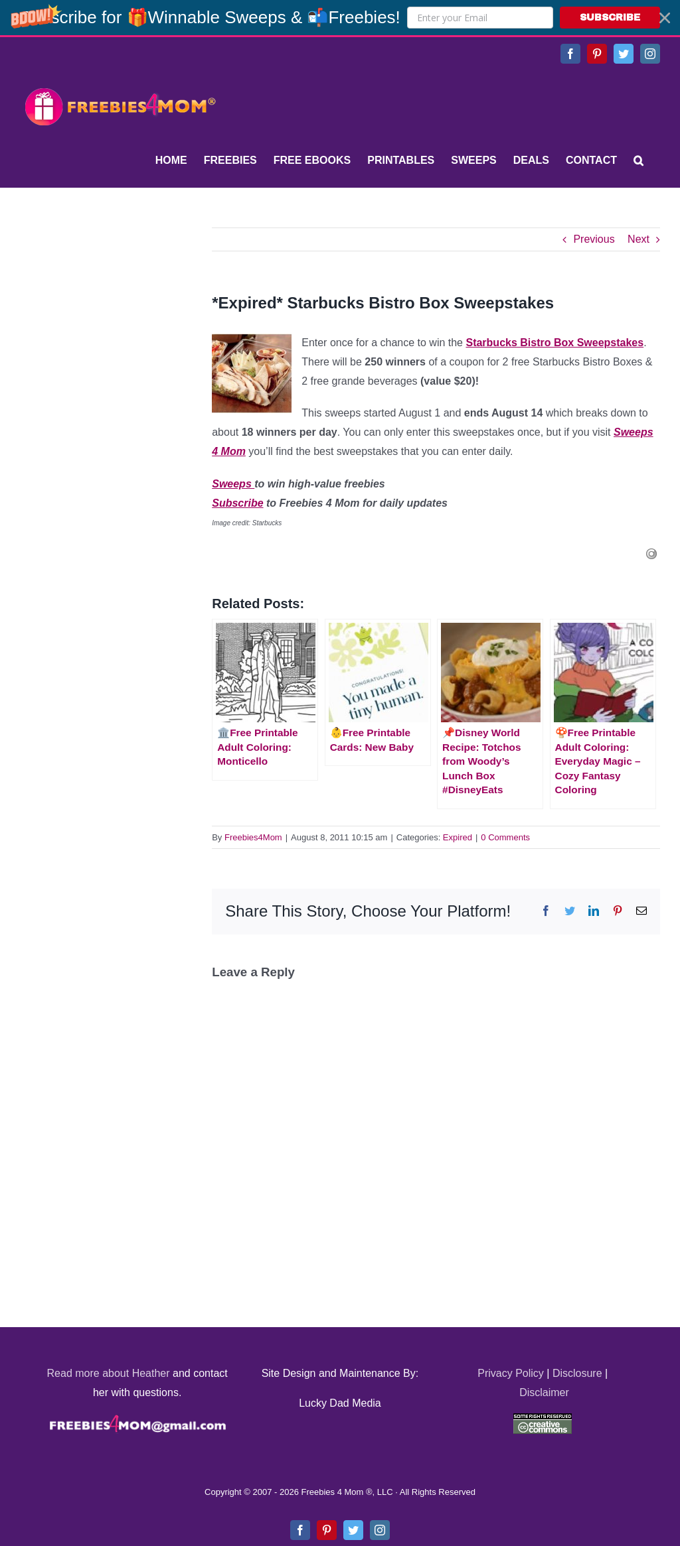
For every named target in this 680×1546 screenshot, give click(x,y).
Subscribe (237, 503)
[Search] (638, 160)
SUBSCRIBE (610, 18)
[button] (340, 17)
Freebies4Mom (253, 837)
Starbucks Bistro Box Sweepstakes (554, 342)
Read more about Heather (108, 1373)
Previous (593, 239)
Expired (457, 837)
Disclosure (577, 1373)
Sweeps (233, 483)
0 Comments (505, 837)
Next (638, 239)
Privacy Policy (510, 1373)
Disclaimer (544, 1392)
